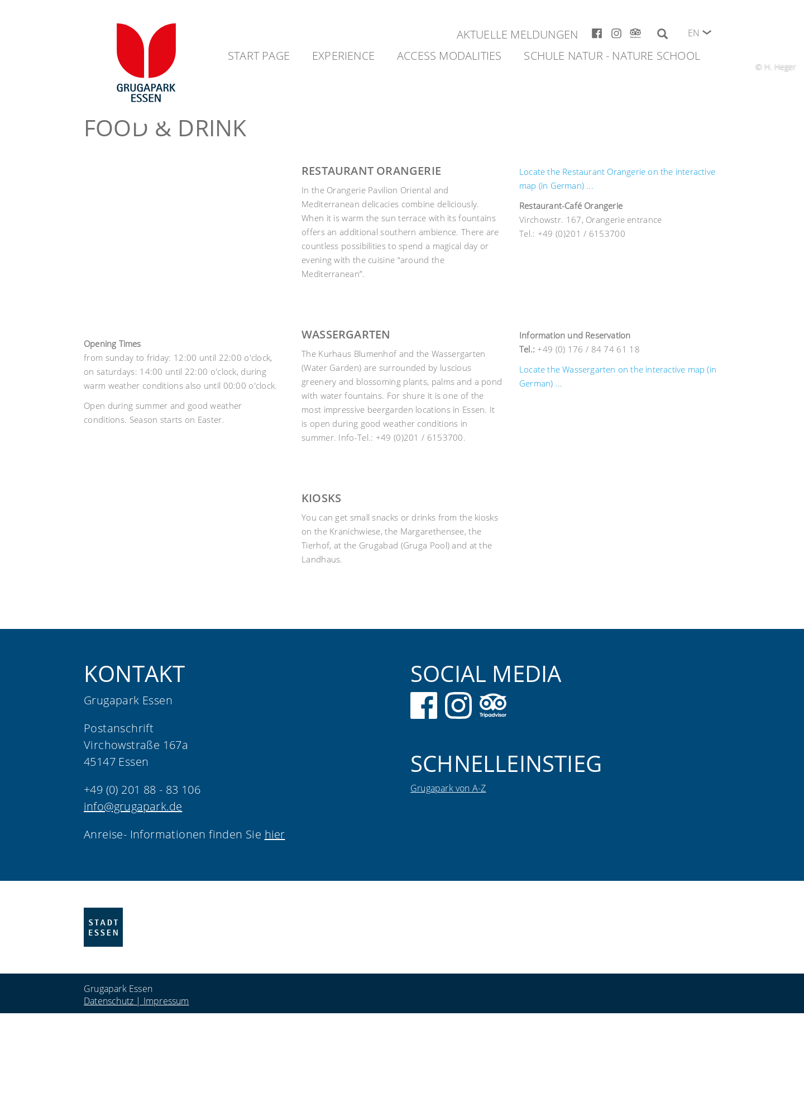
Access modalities (449, 55)
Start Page (259, 55)
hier (275, 834)
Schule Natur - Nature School (612, 55)
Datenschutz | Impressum (136, 1001)
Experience (343, 55)
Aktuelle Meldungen (517, 34)
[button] (706, 32)
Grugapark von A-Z (448, 788)
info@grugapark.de (133, 806)
